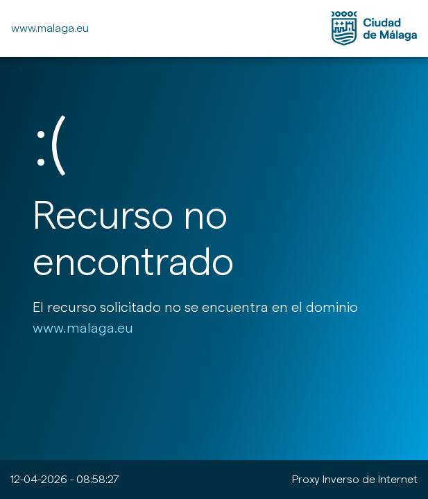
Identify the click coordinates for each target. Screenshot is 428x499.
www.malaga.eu (50, 28)
